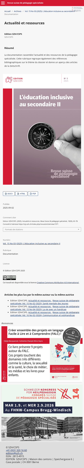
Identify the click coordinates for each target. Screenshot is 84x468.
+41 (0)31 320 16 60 (16, 450)
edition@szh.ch (14, 453)
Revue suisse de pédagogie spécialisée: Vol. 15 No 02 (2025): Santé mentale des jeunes (44, 302)
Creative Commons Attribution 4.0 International (58, 282)
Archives (17, 11)
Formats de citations (14, 229)
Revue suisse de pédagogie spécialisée (25, 2)
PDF (34, 193)
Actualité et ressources (39, 300)
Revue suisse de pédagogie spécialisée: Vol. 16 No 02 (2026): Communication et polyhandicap (44, 314)
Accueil (7, 11)
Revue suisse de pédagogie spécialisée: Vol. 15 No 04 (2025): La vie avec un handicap (44, 308)
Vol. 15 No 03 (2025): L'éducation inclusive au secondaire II (50, 11)
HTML (22, 193)
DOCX (10, 193)
